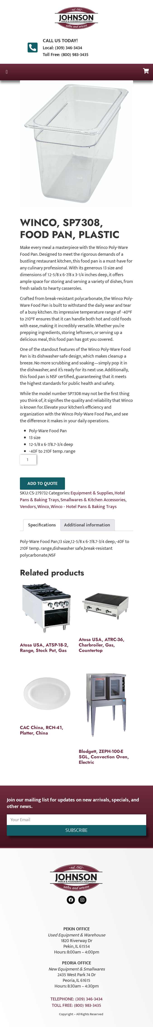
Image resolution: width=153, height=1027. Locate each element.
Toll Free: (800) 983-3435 (65, 55)
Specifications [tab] (42, 525)
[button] (7, 72)
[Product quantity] (28, 460)
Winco (43, 507)
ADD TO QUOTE (42, 483)
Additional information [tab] (87, 525)
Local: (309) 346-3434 (62, 48)
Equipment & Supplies (92, 493)
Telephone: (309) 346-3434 (76, 999)
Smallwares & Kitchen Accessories (92, 500)
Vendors (28, 507)
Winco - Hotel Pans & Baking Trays (84, 507)
